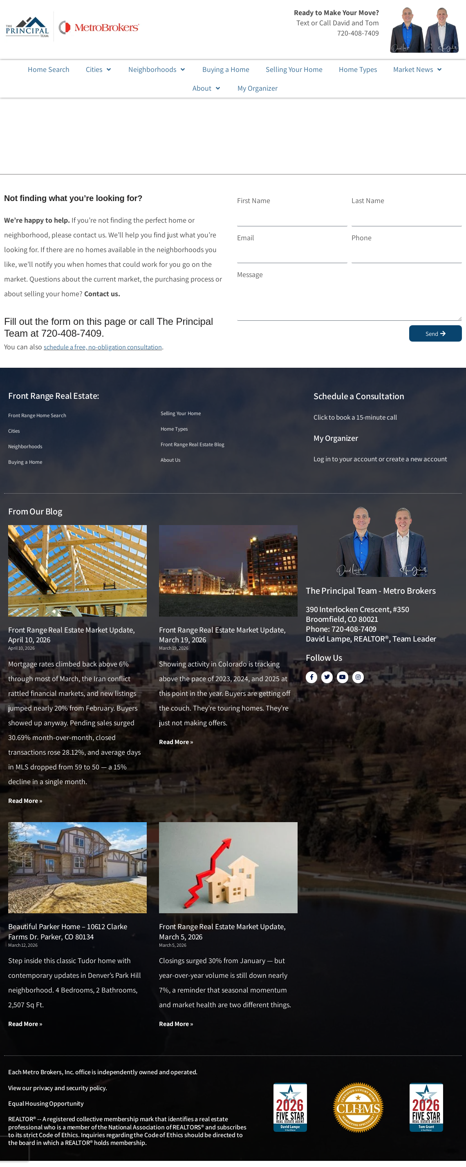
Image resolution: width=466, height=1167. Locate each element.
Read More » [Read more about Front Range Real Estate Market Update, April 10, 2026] (25, 805)
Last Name (368, 200)
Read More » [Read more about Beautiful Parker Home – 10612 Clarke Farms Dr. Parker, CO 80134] (25, 1029)
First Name (253, 200)
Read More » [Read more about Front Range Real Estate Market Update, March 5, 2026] (176, 1029)
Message (250, 274)
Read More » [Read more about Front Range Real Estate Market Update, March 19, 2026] (176, 746)
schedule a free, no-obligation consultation (110, 346)
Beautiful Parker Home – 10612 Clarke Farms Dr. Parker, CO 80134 (67, 937)
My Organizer (336, 438)
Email (245, 237)
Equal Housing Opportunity (46, 1109)
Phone (362, 237)
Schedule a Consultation (359, 396)
